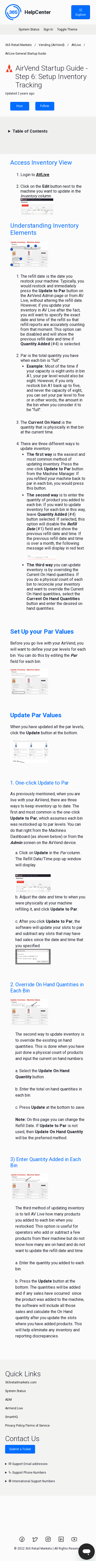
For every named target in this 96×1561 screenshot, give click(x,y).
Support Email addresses (28, 1464)
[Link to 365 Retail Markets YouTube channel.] (74, 1541)
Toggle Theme (67, 29)
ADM (8, 1399)
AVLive (76, 45)
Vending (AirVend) (52, 45)
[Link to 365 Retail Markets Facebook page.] (22, 1541)
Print (19, 106)
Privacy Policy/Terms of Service (27, 1425)
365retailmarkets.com (21, 1382)
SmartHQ (11, 1417)
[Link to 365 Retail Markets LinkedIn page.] (61, 1541)
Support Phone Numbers (27, 1472)
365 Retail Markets (18, 45)
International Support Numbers (31, 1481)
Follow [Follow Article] (44, 106)
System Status (29, 29)
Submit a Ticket (20, 1449)
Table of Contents (30, 131)
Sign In (48, 29)
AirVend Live (14, 1408)
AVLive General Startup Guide (25, 53)
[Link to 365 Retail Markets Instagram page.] (48, 1541)
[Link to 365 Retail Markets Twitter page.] (35, 1541)
